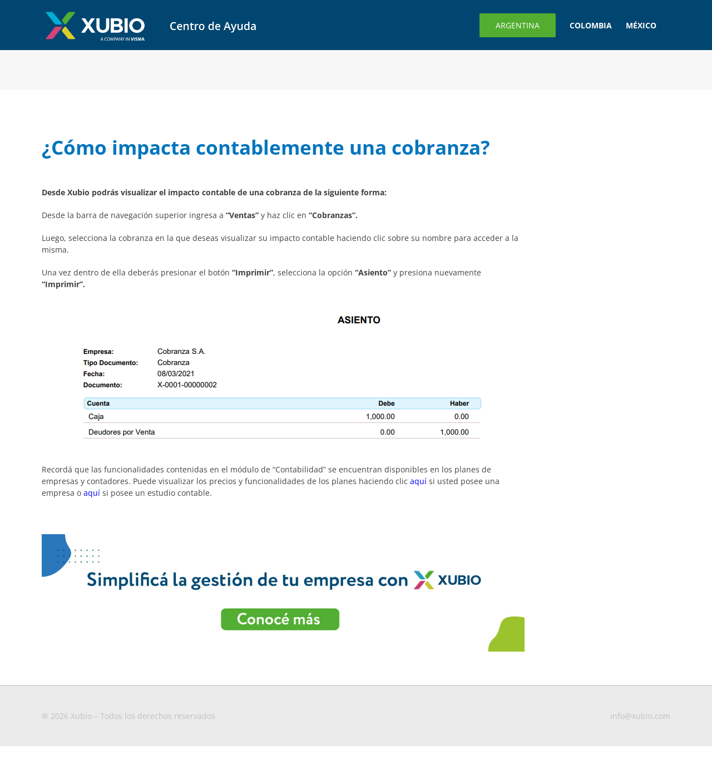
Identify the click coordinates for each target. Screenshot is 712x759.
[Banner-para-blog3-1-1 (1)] (283, 538)
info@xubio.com (640, 716)
